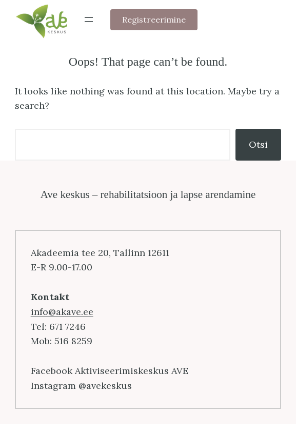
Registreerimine (154, 19)
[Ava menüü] (89, 19)
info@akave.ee (62, 312)
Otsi (258, 144)
